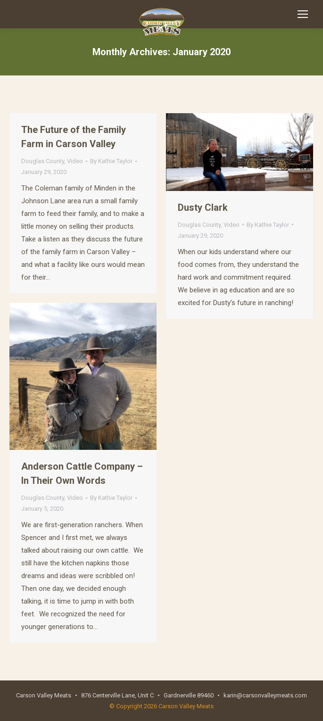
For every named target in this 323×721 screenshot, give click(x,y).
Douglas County (42, 161)
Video (75, 161)
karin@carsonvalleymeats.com (265, 695)
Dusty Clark (203, 207)
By (111, 161)
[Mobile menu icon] (302, 14)
